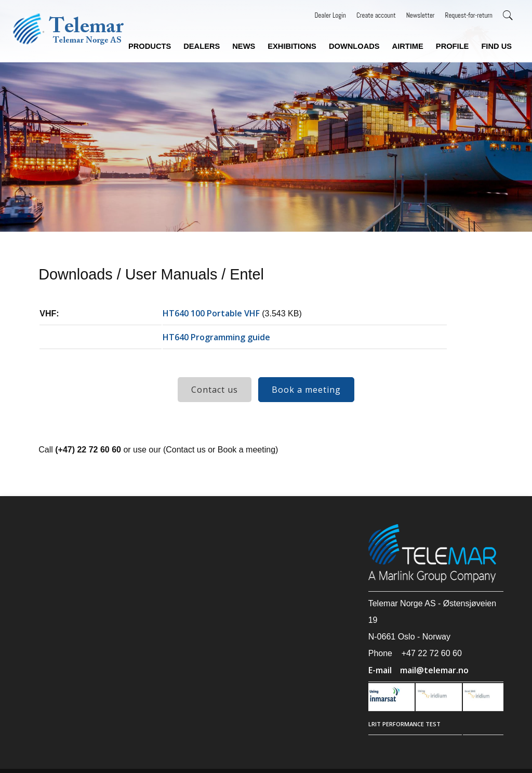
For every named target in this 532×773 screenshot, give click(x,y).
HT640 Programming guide (216, 337)
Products (149, 46)
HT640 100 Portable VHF (211, 313)
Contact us (214, 389)
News (243, 46)
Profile (452, 46)
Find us (496, 46)
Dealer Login (330, 15)
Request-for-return (469, 15)
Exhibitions (292, 46)
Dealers (201, 46)
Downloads (354, 46)
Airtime (407, 46)
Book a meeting (306, 389)
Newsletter (420, 15)
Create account (376, 15)
